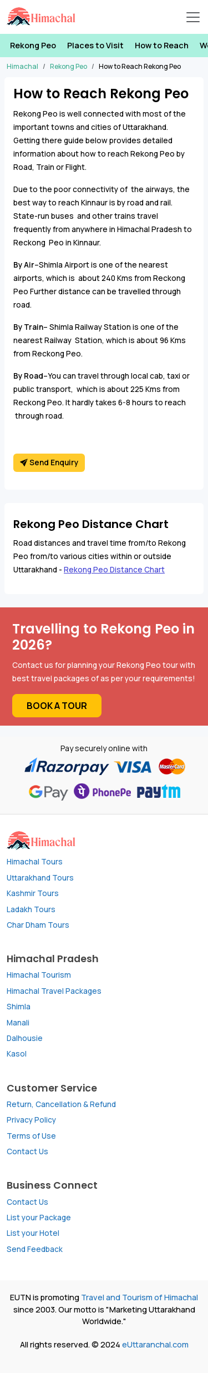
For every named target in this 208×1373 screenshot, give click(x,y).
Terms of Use (31, 1136)
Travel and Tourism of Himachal (139, 1297)
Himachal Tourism (39, 975)
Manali (18, 1023)
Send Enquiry (49, 462)
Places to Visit (95, 45)
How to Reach (162, 45)
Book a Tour (57, 706)
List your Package (39, 1218)
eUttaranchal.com (155, 1344)
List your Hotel (33, 1233)
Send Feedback (35, 1249)
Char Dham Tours (38, 925)
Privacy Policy (31, 1120)
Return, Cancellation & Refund (61, 1104)
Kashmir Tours (33, 893)
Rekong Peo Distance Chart (114, 570)
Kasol (17, 1054)
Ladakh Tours (31, 909)
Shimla (19, 1007)
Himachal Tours (35, 862)
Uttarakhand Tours (40, 878)
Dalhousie (25, 1038)
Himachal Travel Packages (54, 991)
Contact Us (27, 1151)
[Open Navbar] (193, 17)
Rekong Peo (33, 45)
